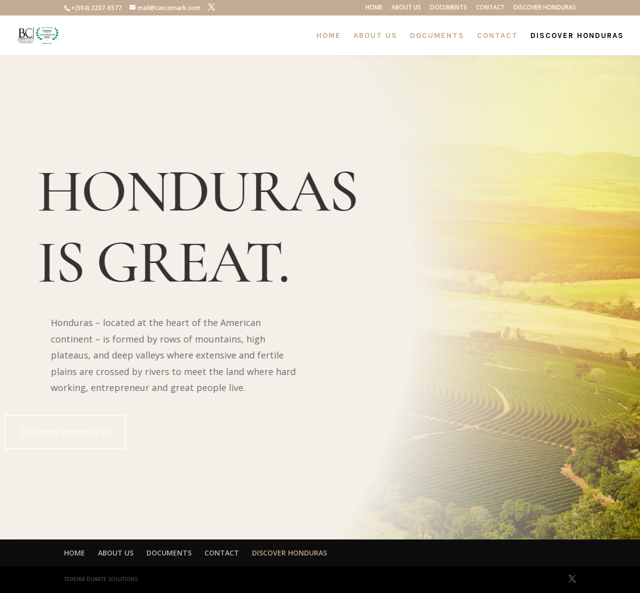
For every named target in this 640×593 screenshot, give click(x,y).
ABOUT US (406, 8)
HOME (374, 8)
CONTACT (490, 8)
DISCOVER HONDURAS (545, 8)
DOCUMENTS (448, 8)
